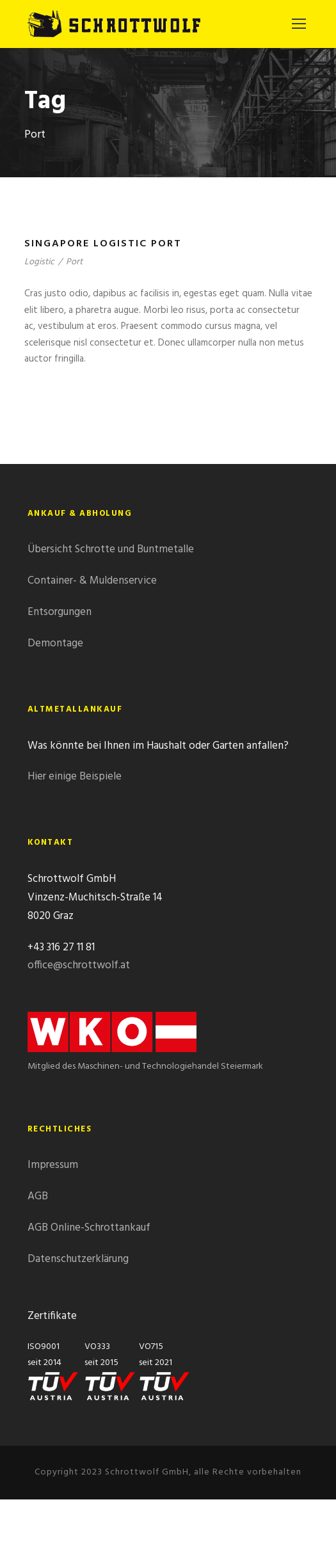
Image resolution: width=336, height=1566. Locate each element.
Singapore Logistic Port (103, 244)
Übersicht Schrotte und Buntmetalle (111, 549)
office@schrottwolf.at (79, 965)
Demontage (55, 643)
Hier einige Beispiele (75, 776)
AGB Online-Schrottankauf (89, 1227)
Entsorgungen (60, 612)
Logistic (39, 262)
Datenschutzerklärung (78, 1259)
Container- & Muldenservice (92, 580)
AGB (38, 1196)
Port (74, 262)
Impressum (53, 1165)
